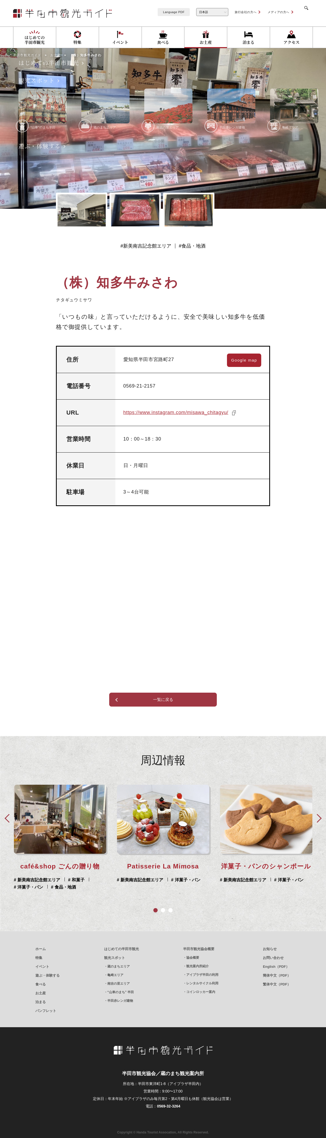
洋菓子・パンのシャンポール (163, 866)
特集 (38, 958)
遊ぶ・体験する (47, 975)
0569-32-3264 (168, 1106)
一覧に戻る (163, 699)
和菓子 (284, 880)
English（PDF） (276, 967)
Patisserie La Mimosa (60, 866)
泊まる (40, 1002)
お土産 (40, 993)
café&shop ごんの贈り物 (266, 866)
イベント (42, 967)
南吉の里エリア (118, 983)
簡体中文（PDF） (277, 975)
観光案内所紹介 (197, 966)
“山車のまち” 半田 (120, 992)
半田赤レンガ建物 (120, 1001)
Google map (244, 360)
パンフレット (45, 1011)
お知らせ (270, 949)
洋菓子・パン (83, 880)
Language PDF (167, 12)
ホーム (40, 949)
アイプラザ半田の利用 (202, 975)
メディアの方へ (272, 12)
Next (317, 818)
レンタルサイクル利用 (202, 983)
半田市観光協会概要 (198, 949)
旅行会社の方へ (239, 12)
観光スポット (114, 958)
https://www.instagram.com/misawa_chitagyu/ (176, 412)
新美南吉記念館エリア (147, 246)
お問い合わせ (273, 958)
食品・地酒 (193, 246)
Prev (8, 818)
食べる (40, 984)
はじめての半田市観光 (121, 949)
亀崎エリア (115, 975)
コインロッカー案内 (200, 992)
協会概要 (192, 957)
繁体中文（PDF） (277, 984)
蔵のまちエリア (118, 966)
